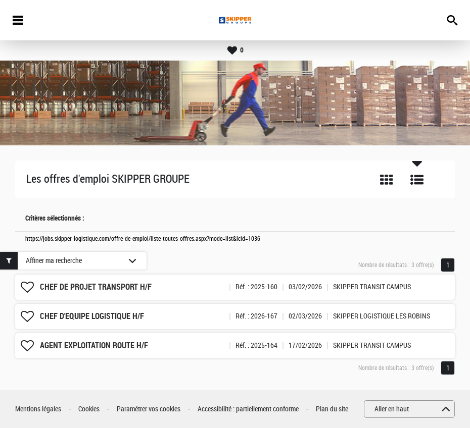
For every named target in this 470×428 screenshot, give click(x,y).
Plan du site (332, 409)
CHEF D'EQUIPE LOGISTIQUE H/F (92, 316)
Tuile (386, 179)
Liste (417, 179)
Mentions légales (38, 409)
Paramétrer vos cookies (148, 409)
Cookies (89, 409)
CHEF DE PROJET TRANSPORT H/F (96, 287)
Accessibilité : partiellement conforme (248, 409)
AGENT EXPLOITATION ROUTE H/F (94, 345)
